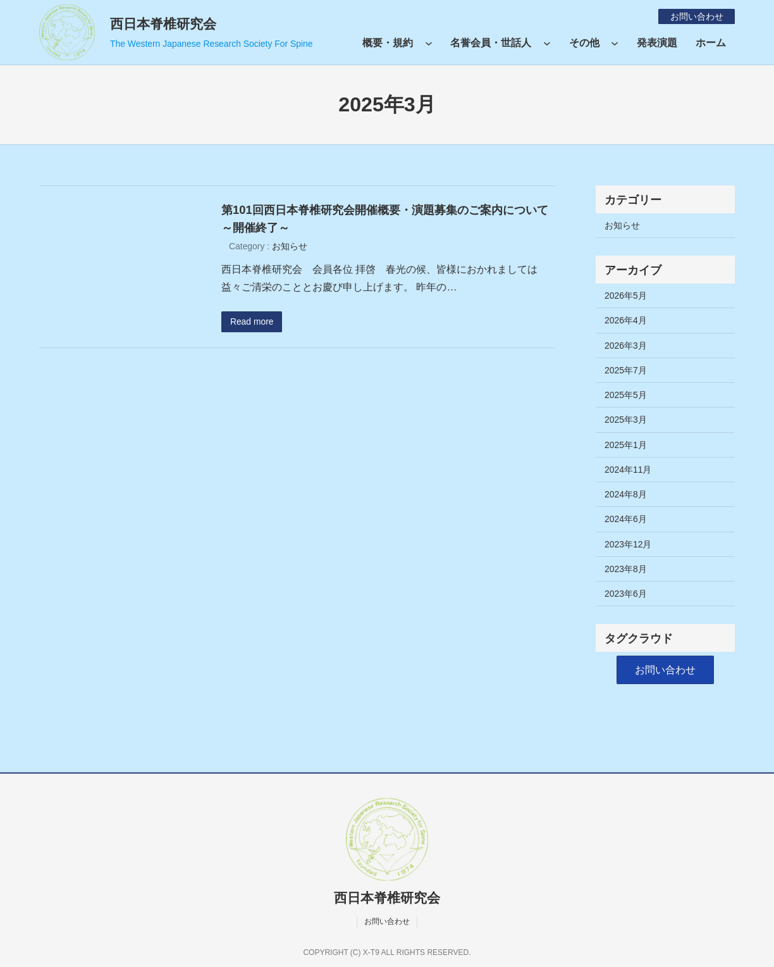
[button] (665, 670)
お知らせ (289, 246)
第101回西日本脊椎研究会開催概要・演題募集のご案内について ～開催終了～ (388, 218)
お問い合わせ (696, 16)
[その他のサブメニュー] (614, 43)
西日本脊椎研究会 (163, 23)
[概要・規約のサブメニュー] (429, 43)
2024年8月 (626, 494)
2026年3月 (626, 345)
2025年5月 (626, 395)
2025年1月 (626, 445)
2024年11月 (628, 470)
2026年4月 (626, 320)
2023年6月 (626, 594)
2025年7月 (626, 370)
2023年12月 (628, 544)
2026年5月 (626, 295)
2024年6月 (626, 519)
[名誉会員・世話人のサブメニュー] (547, 43)
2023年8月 (626, 569)
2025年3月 (626, 420)
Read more (252, 321)
